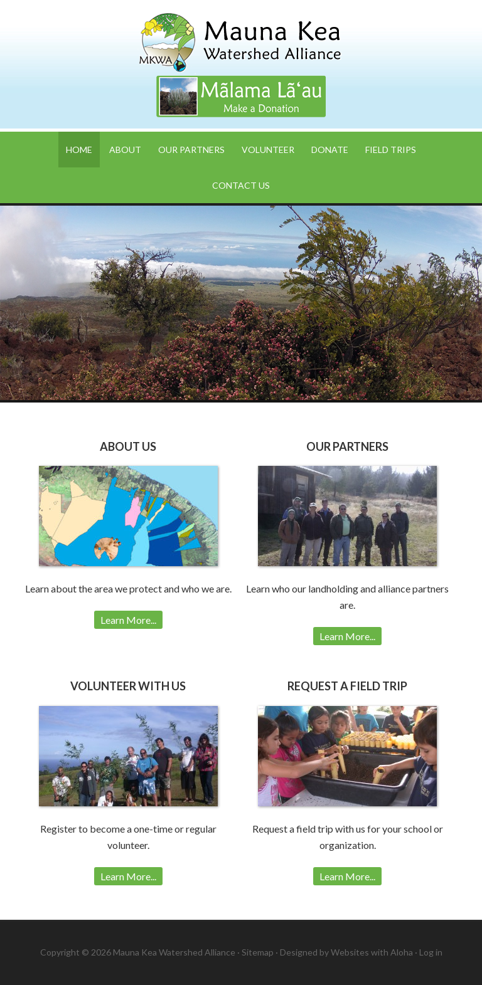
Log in (430, 952)
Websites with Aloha (372, 952)
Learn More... (128, 620)
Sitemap (258, 952)
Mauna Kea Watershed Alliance (241, 44)
